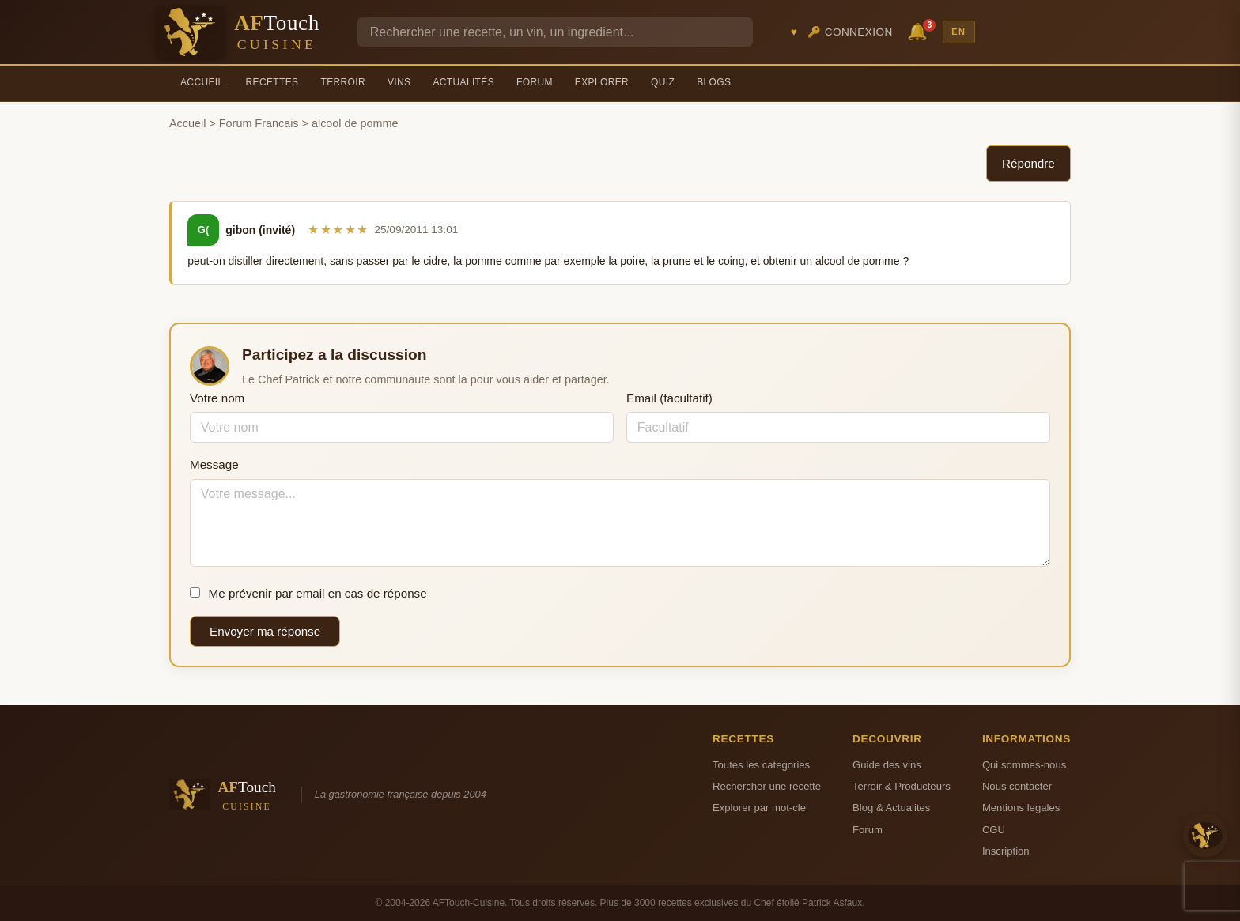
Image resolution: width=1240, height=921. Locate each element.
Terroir (342, 82)
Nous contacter (1017, 786)
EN (958, 31)
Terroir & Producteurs (901, 786)
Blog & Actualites (891, 807)
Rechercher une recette (767, 786)
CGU (993, 830)
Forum (534, 82)
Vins (399, 82)
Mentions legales (1021, 807)
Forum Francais (259, 123)
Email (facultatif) (669, 398)
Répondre (1028, 163)
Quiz (663, 82)
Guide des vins (886, 765)
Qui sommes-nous (1024, 765)
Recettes (272, 82)
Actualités (463, 82)
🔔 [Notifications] (919, 30)
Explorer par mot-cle (759, 807)
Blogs (714, 82)
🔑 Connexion (850, 32)
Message (214, 464)
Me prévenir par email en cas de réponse (308, 593)
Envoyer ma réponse (265, 631)
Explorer (602, 82)
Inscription (1006, 851)
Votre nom (217, 398)
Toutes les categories (761, 765)
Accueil (202, 82)
